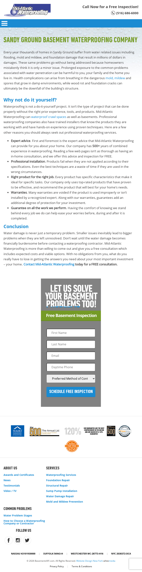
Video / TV (10, 491)
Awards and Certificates (19, 475)
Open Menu (4, 23)
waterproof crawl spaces (48, 117)
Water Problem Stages (18, 515)
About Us (10, 468)
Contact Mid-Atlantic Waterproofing (49, 264)
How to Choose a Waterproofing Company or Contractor (24, 522)
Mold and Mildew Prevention (64, 501)
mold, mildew (115, 78)
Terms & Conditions (82, 566)
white (109, 560)
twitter (27, 540)
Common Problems (18, 509)
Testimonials (12, 485)
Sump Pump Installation (61, 491)
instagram (18, 540)
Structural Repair (57, 485)
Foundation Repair (58, 480)
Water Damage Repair (60, 496)
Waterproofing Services (61, 475)
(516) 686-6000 (127, 13)
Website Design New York (89, 560)
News (7, 480)
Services (52, 468)
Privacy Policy (57, 566)
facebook (8, 540)
